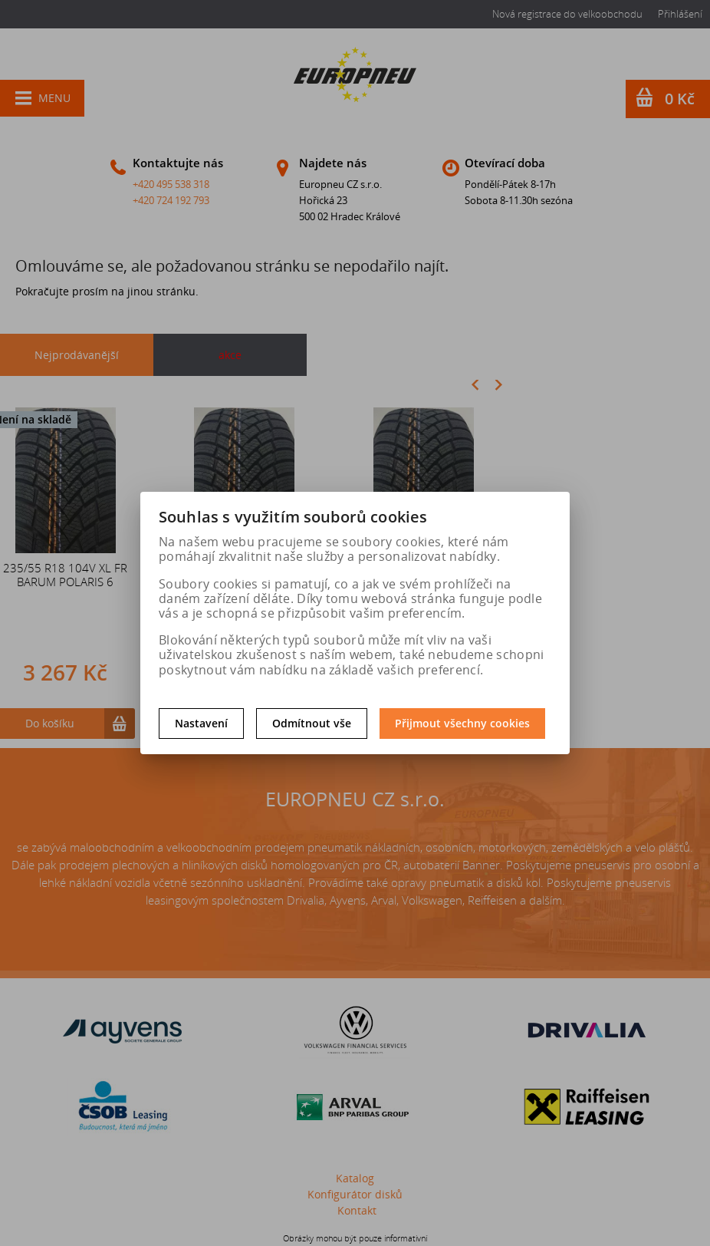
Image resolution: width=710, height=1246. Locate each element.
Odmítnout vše (311, 723)
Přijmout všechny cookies (462, 723)
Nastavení (201, 723)
